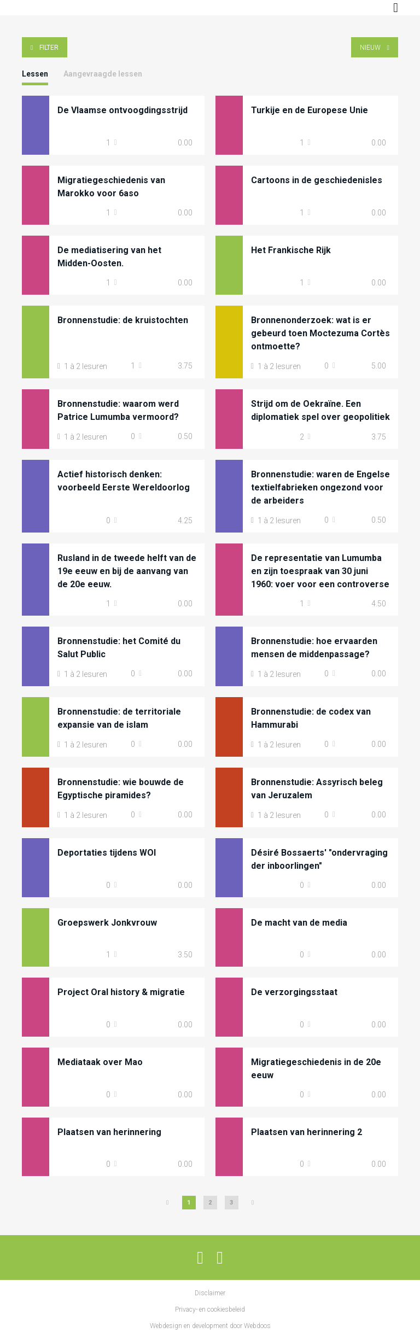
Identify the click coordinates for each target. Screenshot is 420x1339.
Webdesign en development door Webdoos (210, 1326)
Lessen (35, 73)
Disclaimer (210, 1293)
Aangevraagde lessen (102, 73)
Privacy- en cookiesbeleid (210, 1309)
